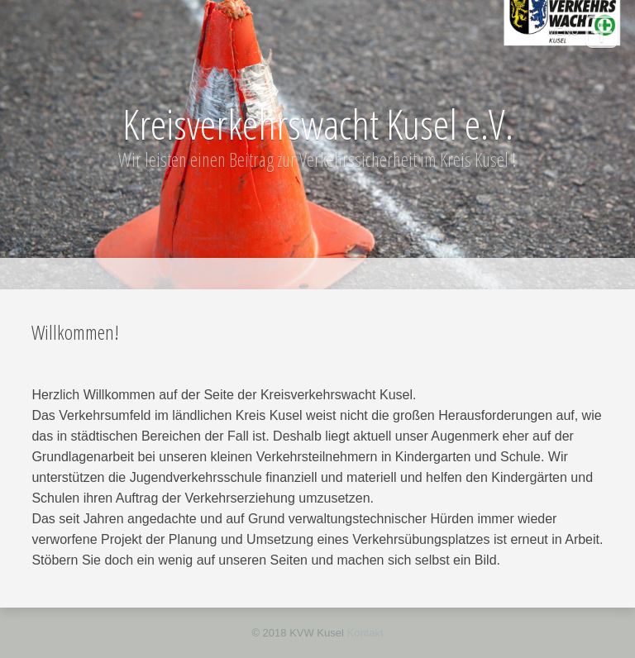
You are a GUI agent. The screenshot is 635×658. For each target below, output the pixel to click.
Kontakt (364, 633)
